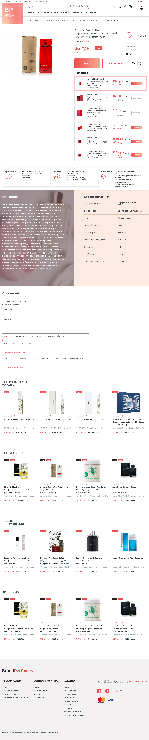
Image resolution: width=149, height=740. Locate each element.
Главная (67, 687)
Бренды (84, 12)
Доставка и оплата (18, 1)
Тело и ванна (46, 12)
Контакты (28, 1)
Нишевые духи (70, 690)
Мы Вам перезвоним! (81, 9)
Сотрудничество (38, 1)
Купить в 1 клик (115, 63)
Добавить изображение (15, 353)
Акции (93, 12)
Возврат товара (40, 690)
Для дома (67, 704)
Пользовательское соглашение (15, 697)
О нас (4, 687)
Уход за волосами (71, 701)
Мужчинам (65, 12)
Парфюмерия (33, 12)
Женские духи (85, 41)
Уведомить (136, 98)
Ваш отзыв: (8, 320)
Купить (87, 63)
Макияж (76, 12)
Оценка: (6, 341)
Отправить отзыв (15, 368)
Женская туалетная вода (74, 715)
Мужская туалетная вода (74, 711)
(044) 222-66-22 (83, 6)
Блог (47, 1)
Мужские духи (70, 694)
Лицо (56, 12)
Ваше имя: (7, 309)
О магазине (7, 1)
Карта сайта (39, 697)
